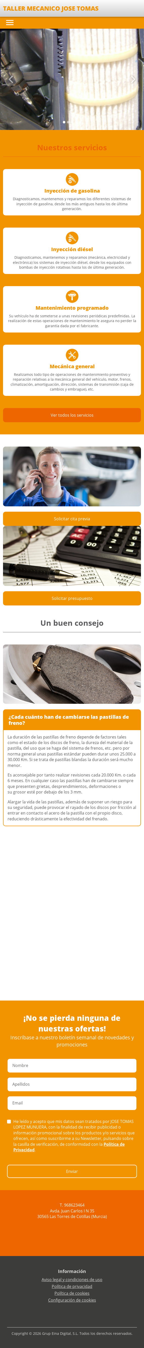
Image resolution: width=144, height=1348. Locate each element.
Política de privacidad (72, 1286)
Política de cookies (72, 1293)
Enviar (72, 1171)
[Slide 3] (76, 122)
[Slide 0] (64, 122)
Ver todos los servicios (72, 415)
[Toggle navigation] (10, 22)
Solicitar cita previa (72, 519)
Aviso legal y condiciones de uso (72, 1279)
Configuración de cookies (72, 1300)
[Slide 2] (72, 122)
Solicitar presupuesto (72, 598)
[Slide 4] (80, 122)
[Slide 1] (68, 122)
